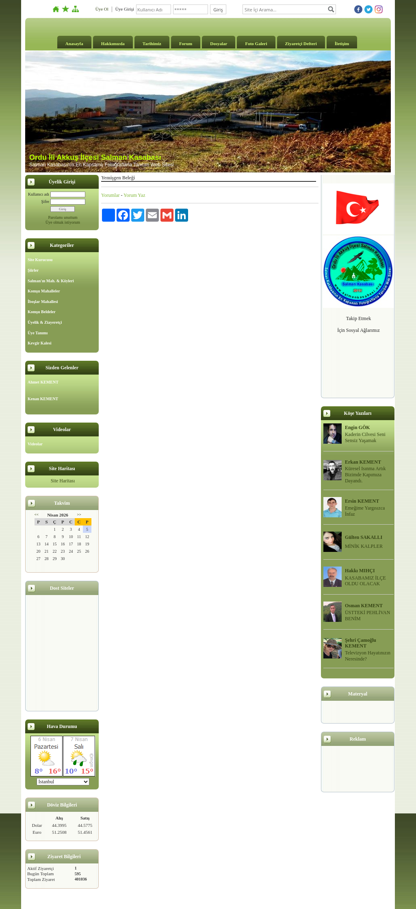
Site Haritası (63, 481)
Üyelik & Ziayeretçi (45, 322)
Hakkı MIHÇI (360, 570)
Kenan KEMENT (43, 399)
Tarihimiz (152, 43)
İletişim (342, 43)
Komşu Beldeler (42, 312)
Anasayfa (74, 43)
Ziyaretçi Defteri (301, 43)
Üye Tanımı (38, 333)
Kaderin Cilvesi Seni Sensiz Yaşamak (365, 437)
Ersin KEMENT (362, 501)
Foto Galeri (256, 43)
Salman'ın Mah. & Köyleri (51, 281)
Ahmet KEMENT (43, 382)
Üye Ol (101, 9)
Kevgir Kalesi (39, 343)
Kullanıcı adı (38, 194)
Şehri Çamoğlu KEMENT (360, 643)
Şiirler (33, 270)
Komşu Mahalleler (44, 291)
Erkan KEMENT (363, 462)
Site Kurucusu (40, 259)
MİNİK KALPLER (364, 546)
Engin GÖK (357, 427)
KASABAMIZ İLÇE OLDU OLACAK (365, 581)
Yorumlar (110, 195)
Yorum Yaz (134, 195)
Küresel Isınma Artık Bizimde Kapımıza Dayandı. (365, 475)
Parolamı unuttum (63, 217)
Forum (185, 43)
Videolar (35, 444)
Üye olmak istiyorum (63, 222)
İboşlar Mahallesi (43, 301)
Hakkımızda (113, 43)
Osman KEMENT (364, 605)
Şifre (45, 201)
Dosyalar (218, 43)
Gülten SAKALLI (363, 537)
